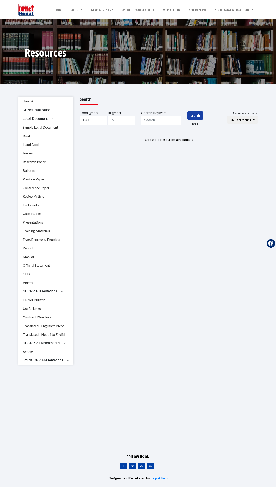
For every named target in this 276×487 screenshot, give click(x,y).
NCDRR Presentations (40, 291)
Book (27, 136)
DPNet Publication (37, 110)
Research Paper (34, 162)
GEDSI (28, 274)
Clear (194, 123)
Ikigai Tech (159, 478)
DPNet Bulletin (34, 300)
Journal (28, 153)
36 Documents (241, 120)
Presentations (33, 222)
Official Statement (36, 265)
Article (28, 352)
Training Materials (36, 231)
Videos (28, 283)
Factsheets (31, 205)
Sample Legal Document (40, 127)
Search (195, 115)
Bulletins (29, 170)
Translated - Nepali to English (44, 334)
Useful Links (32, 308)
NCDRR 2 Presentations (41, 343)
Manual (28, 257)
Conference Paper (36, 188)
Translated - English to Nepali (44, 326)
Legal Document (35, 118)
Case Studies (32, 213)
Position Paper (33, 179)
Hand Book (31, 144)
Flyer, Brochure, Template (41, 239)
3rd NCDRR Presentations (43, 360)
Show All (29, 101)
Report (28, 248)
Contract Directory (37, 317)
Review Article (33, 196)
